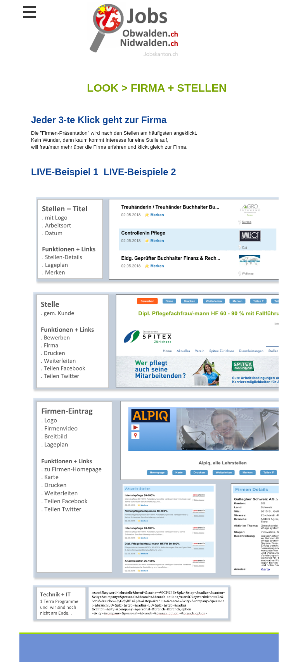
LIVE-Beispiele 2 (140, 172)
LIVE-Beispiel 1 (64, 172)
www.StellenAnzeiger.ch (133, 31)
